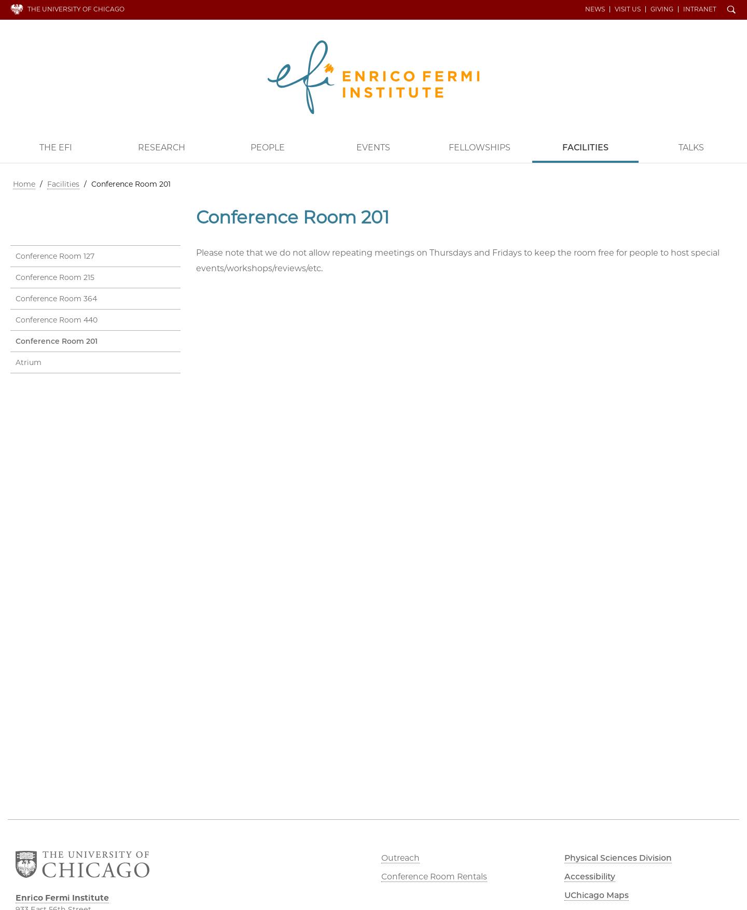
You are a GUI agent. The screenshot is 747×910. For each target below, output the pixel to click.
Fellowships (479, 147)
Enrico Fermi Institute (373, 77)
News (596, 9)
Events (373, 147)
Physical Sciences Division (620, 858)
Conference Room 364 (56, 298)
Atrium (29, 362)
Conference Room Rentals (435, 876)
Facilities (585, 147)
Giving (663, 9)
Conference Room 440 (57, 320)
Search (732, 10)
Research (161, 147)
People (268, 147)
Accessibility (590, 876)
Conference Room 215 (55, 277)
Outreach (400, 858)
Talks (691, 147)
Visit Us (629, 9)
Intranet (700, 9)
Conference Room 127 (55, 256)
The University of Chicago (76, 9)
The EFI (55, 147)
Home (24, 183)
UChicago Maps (597, 895)
